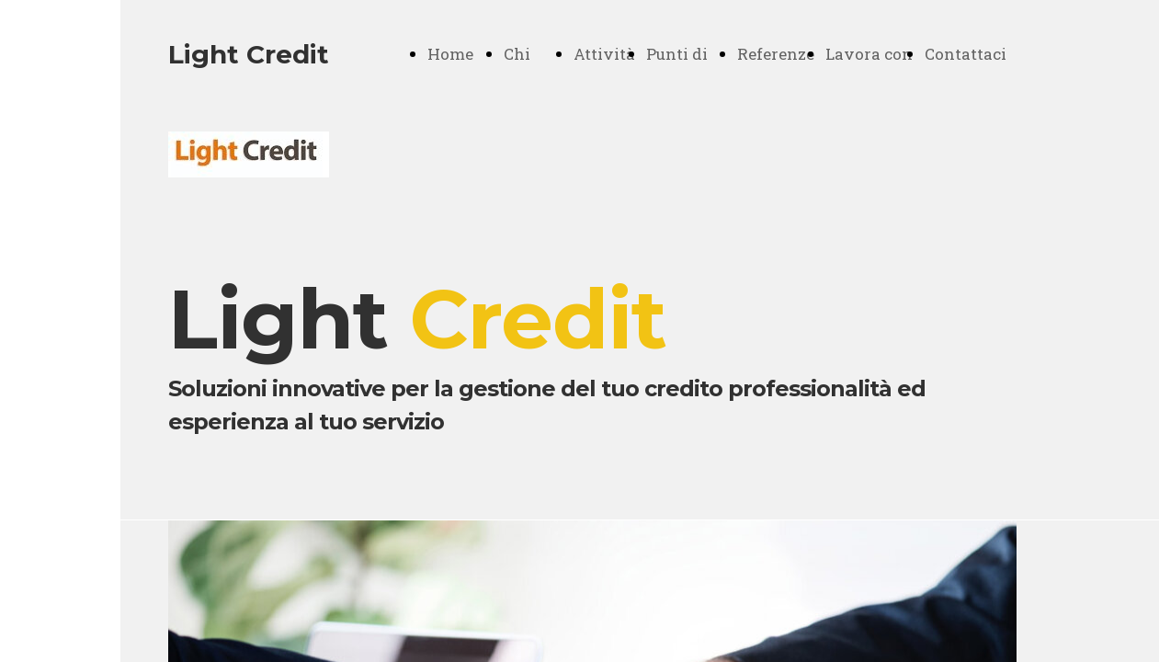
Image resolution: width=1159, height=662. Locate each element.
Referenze (775, 53)
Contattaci (965, 53)
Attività (604, 53)
